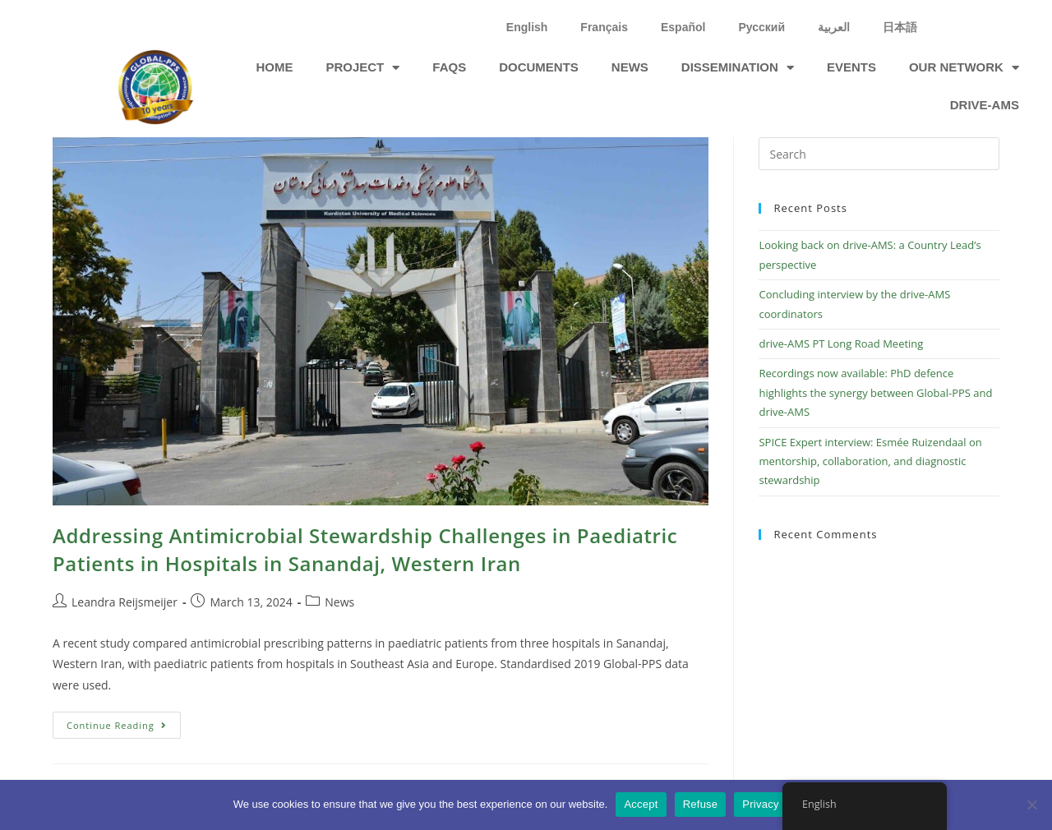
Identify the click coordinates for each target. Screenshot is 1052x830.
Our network (964, 67)
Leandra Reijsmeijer (125, 602)
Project (362, 67)
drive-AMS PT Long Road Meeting (841, 343)
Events (851, 67)
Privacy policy (776, 804)
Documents (539, 67)
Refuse (700, 804)
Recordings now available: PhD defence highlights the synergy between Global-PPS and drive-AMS (875, 392)
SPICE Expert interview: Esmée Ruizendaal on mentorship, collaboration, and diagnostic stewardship (870, 461)
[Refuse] (1031, 804)
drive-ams (984, 105)
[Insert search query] (879, 153)
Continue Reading (124, 721)
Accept (641, 804)
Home (274, 67)
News (629, 67)
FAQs (449, 67)
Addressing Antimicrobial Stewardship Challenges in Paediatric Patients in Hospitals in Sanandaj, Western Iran (365, 549)
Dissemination (737, 67)
